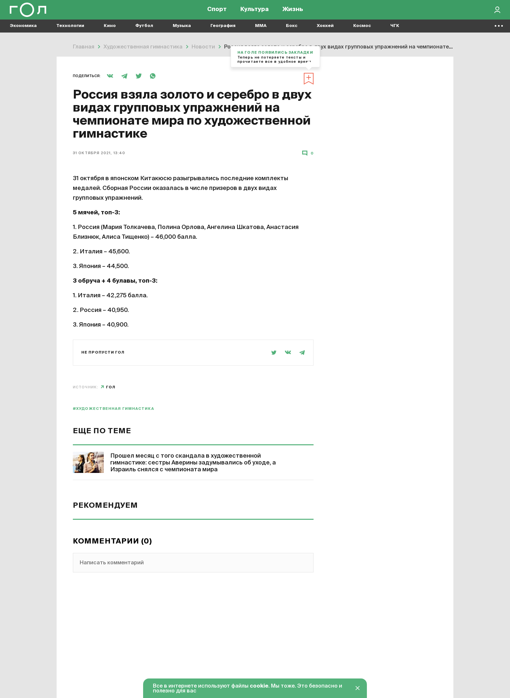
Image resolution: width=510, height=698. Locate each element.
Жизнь (292, 13)
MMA (260, 33)
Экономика (23, 33)
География (222, 33)
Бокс (291, 33)
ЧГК (394, 33)
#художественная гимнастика (113, 408)
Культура (254, 13)
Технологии (70, 33)
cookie (259, 686)
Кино (110, 33)
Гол (110, 387)
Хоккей (325, 33)
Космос (362, 33)
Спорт (217, 13)
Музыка (182, 33)
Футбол (144, 33)
